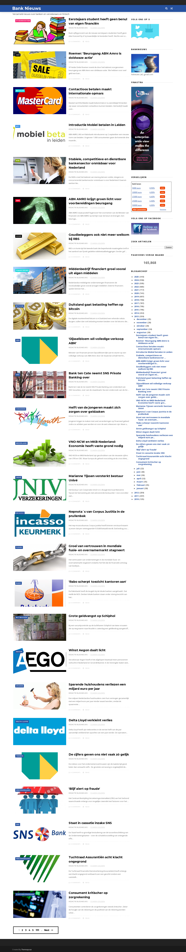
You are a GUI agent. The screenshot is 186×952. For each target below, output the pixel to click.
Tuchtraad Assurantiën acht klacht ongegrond (153, 457)
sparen (19, 685)
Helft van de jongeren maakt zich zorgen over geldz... (153, 396)
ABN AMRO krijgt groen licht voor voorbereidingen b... (152, 362)
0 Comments (67, 41)
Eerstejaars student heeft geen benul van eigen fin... (152, 336)
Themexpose (27, 948)
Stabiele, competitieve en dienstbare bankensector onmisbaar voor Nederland (90, 162)
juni (138, 472)
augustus (141, 332)
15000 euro (137, 197)
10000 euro (137, 193)
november (141, 323)
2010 (136, 499)
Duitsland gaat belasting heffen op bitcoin (153, 379)
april (138, 478)
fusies (19, 546)
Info (162, 188)
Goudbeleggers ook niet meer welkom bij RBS (151, 368)
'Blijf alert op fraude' (77, 788)
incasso (20, 512)
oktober (140, 326)
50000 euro (137, 205)
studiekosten (23, 21)
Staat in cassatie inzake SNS (83, 823)
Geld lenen (136, 184)
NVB (18, 160)
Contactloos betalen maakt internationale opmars (150, 348)
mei (138, 475)
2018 (136, 300)
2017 (136, 303)
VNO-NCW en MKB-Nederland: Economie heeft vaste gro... (151, 402)
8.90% (152, 188)
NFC (18, 125)
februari (140, 485)
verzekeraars (23, 790)
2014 (136, 313)
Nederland (21, 442)
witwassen (21, 616)
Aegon (19, 651)
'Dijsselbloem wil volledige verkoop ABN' (153, 385)
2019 (136, 297)
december (141, 319)
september (142, 329)
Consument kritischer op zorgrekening (92, 892)
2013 (136, 316)
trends (19, 755)
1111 (38, 929)
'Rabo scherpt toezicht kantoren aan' (90, 580)
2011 (136, 496)
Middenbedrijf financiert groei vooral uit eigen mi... (151, 373)
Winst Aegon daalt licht (80, 649)
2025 (136, 277)
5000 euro (136, 188)
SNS (18, 373)
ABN (18, 56)
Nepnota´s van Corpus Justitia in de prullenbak (153, 413)
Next (47, 929)
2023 (136, 283)
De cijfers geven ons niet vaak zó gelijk (91, 753)
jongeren (21, 408)
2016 (136, 306)
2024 (136, 280)
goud (18, 234)
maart (139, 482)
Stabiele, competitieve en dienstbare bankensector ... (151, 356)
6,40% (152, 201)
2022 (136, 287)
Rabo (18, 581)
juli (138, 469)
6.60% (152, 197)
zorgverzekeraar (25, 894)
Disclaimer (163, 210)
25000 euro (137, 201)
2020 (136, 293)
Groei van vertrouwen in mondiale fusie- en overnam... (153, 418)
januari (140, 488)
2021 (136, 290)
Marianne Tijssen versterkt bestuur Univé (154, 407)
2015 (136, 310)
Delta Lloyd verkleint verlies (83, 719)
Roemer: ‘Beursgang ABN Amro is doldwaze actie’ (152, 342)
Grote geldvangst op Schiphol (85, 614)
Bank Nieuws (27, 8)
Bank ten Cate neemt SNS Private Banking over (152, 390)
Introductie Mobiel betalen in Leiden (90, 124)
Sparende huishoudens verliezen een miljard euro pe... (154, 436)
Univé (18, 477)
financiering (22, 269)
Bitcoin (20, 304)
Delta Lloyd (22, 721)
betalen (20, 91)
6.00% (152, 193)
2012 (136, 493)
